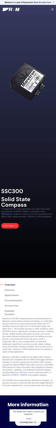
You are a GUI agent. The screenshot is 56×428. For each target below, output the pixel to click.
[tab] (11, 285)
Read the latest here (42, 2)
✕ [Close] (53, 2)
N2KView (23, 372)
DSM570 (15, 375)
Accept (28, 419)
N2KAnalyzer (6, 214)
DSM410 (23, 375)
